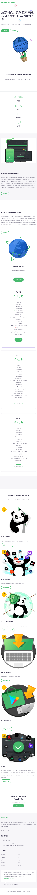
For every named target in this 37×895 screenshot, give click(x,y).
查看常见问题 (6, 781)
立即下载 (5, 30)
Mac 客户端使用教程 (6, 672)
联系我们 (20, 865)
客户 (19, 860)
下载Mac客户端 (6, 680)
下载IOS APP (6, 587)
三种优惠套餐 (18, 279)
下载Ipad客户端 (6, 729)
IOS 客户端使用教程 (5, 579)
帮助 (19, 854)
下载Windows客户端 (8, 630)
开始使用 (5, 193)
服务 (2, 860)
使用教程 (3, 862)
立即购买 (18, 340)
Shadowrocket (8, 2)
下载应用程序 (18, 805)
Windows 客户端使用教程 (7, 622)
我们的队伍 (3, 857)
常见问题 (3, 766)
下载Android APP (7, 545)
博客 (19, 862)
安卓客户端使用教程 (5, 537)
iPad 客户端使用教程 (6, 721)
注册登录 (14, 30)
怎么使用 (3, 865)
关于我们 (3, 854)
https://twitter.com (8, 878)
